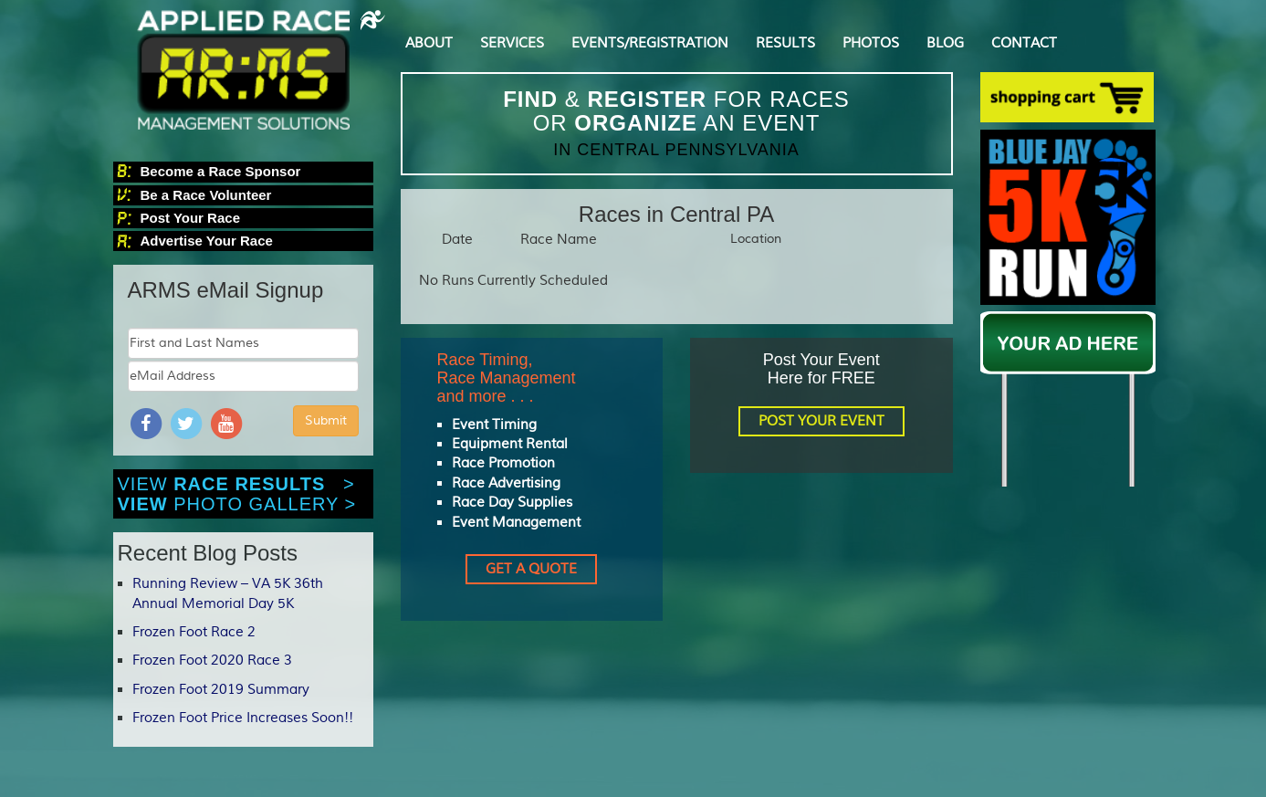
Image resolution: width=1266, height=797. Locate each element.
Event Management (516, 522)
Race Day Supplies (512, 502)
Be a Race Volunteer (206, 195)
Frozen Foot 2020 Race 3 (212, 660)
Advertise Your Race (207, 240)
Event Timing (494, 425)
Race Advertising (506, 483)
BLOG (945, 43)
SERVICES (512, 43)
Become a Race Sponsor (221, 171)
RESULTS (785, 43)
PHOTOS (870, 43)
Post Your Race (190, 217)
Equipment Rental (510, 444)
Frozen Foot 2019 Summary (220, 689)
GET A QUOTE (531, 569)
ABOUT (429, 43)
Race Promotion (503, 463)
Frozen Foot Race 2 (194, 632)
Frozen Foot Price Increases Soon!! (242, 718)
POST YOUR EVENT (821, 421)
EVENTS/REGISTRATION (649, 43)
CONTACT (1024, 43)
